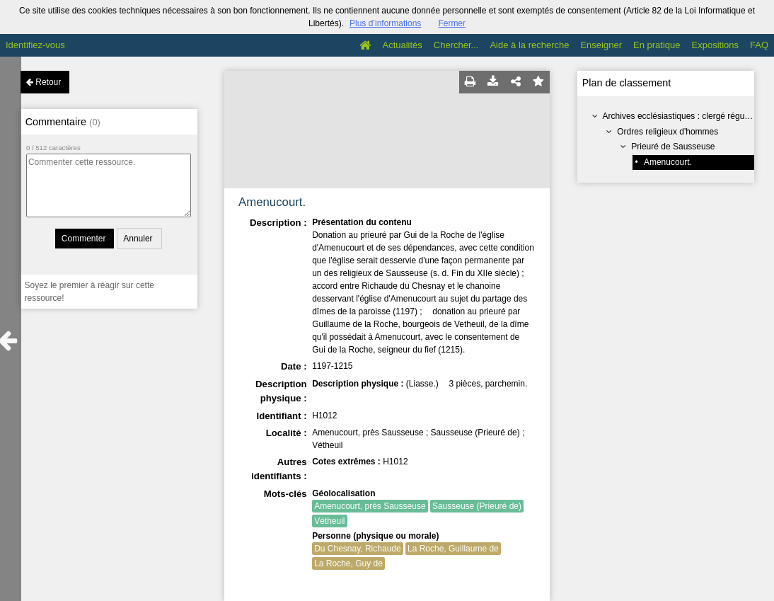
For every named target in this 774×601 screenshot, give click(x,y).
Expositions (715, 45)
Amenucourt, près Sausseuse (369, 506)
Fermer (452, 23)
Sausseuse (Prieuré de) (476, 506)
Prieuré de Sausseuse (673, 146)
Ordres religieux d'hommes (667, 132)
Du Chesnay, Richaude (357, 549)
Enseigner (601, 45)
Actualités (402, 45)
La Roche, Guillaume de (453, 549)
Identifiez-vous (35, 45)
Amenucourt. (668, 162)
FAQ (759, 45)
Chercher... (456, 45)
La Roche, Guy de (348, 563)
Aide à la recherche (529, 45)
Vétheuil (329, 521)
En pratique (657, 45)
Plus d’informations (385, 23)
